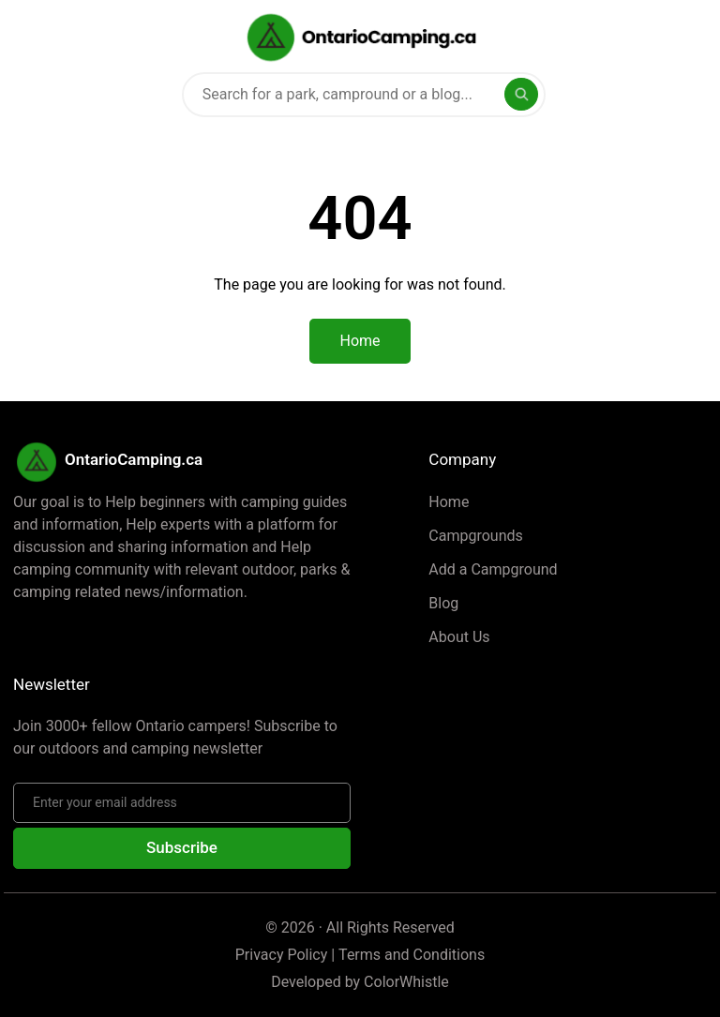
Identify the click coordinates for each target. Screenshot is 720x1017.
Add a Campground (492, 569)
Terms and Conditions (411, 955)
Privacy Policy (281, 955)
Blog (443, 603)
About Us (458, 637)
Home (448, 502)
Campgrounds (475, 536)
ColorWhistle (406, 982)
